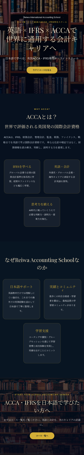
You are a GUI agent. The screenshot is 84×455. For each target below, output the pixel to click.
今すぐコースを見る (42, 70)
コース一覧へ (42, 436)
